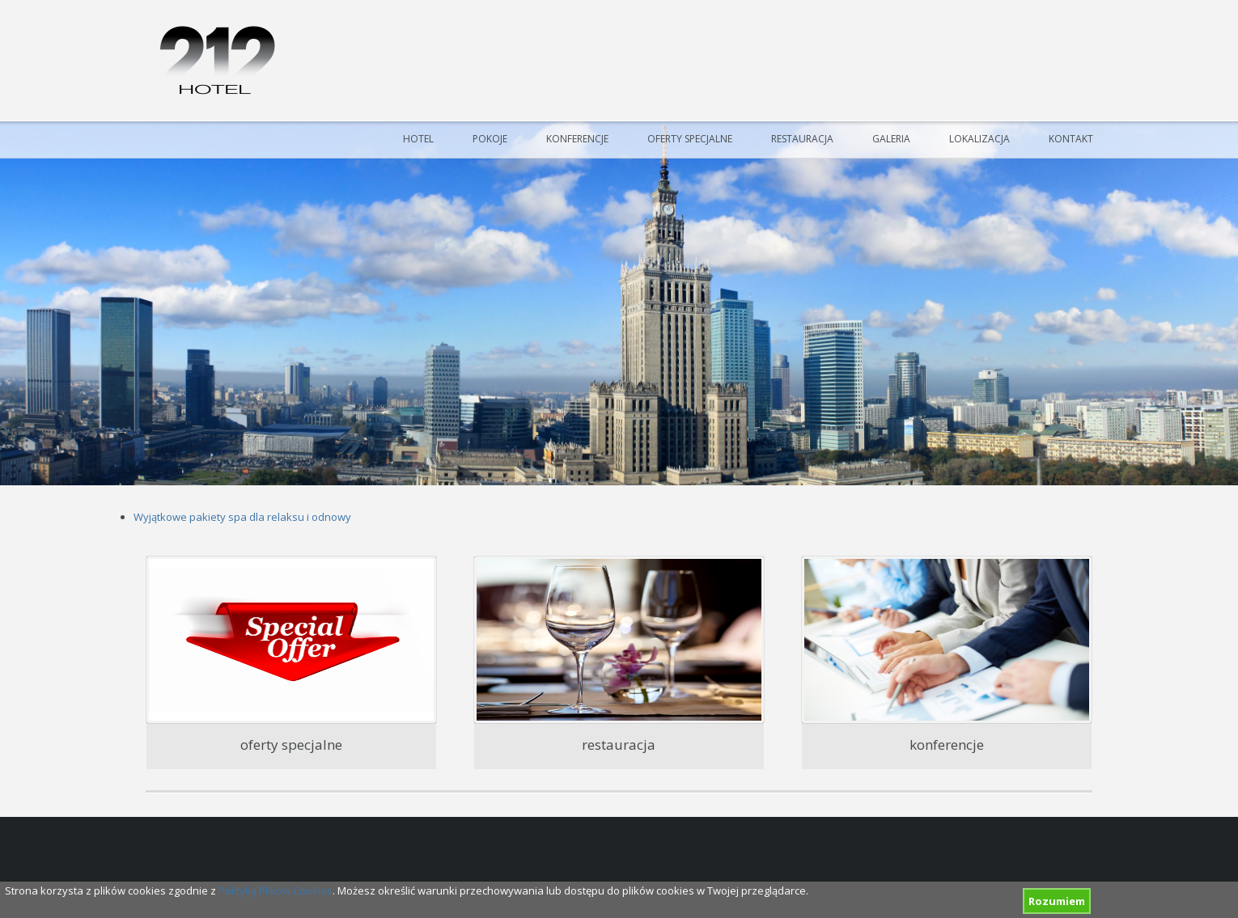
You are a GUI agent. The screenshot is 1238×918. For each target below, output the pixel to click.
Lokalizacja (979, 139)
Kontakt (1071, 139)
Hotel (418, 139)
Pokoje (490, 139)
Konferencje (577, 139)
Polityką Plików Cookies (275, 890)
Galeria (891, 139)
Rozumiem (1056, 901)
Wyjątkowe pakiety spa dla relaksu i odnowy (242, 517)
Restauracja (802, 139)
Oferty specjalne (689, 139)
